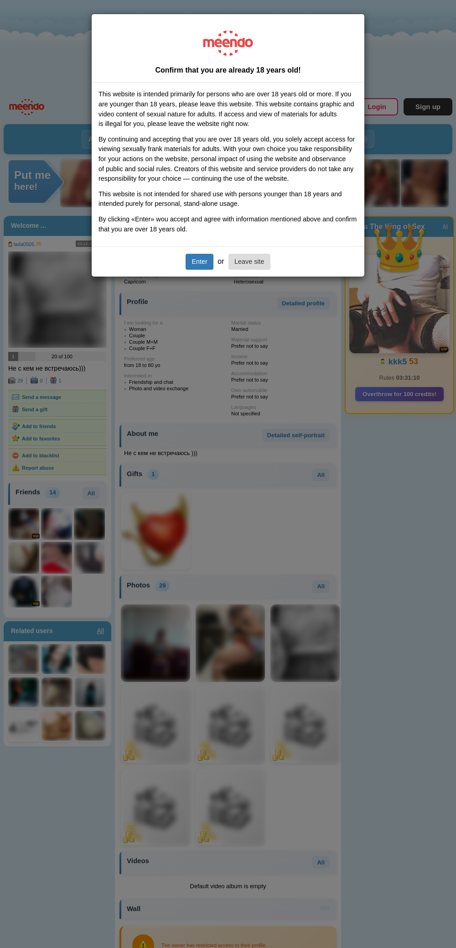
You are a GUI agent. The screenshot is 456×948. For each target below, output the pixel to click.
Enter (199, 261)
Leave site (249, 261)
